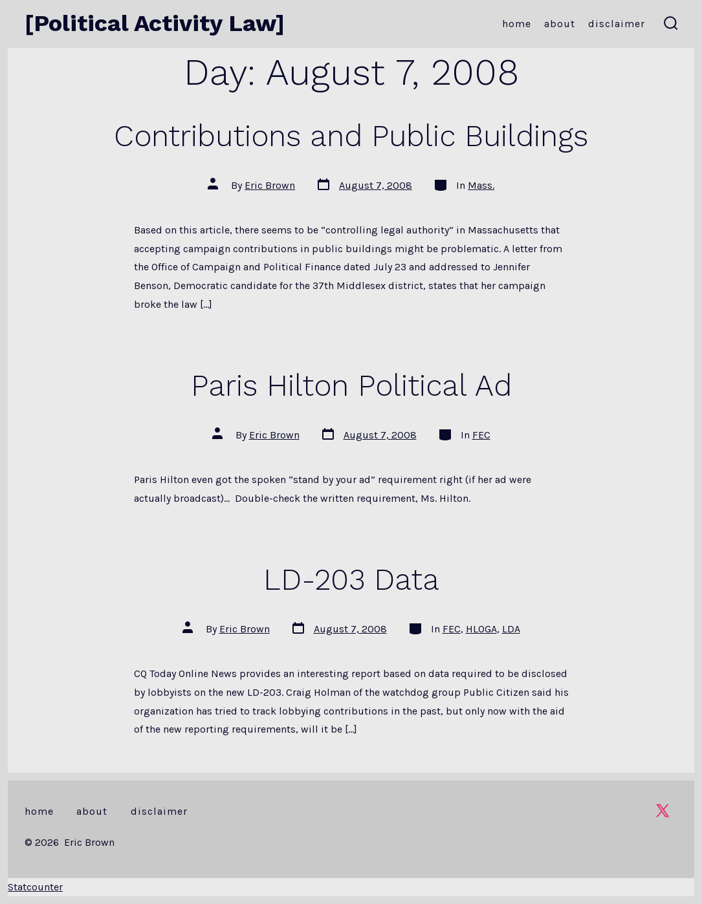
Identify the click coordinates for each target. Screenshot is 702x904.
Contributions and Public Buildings (351, 135)
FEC (481, 435)
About (559, 23)
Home (516, 23)
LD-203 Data (351, 579)
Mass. (481, 185)
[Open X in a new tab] (662, 810)
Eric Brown (270, 185)
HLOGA (481, 629)
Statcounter (35, 887)
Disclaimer (616, 23)
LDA (511, 629)
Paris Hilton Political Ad (351, 385)
